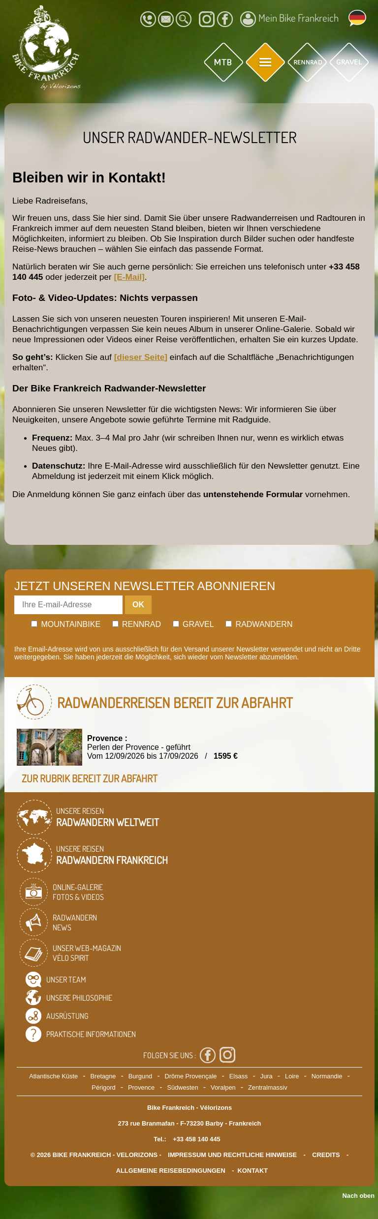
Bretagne (103, 1076)
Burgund (140, 1076)
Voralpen (223, 1087)
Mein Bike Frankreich (289, 19)
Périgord (103, 1087)
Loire (292, 1076)
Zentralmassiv (267, 1087)
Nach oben (359, 1195)
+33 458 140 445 (196, 1139)
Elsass (238, 1076)
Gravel (193, 624)
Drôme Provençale (190, 1076)
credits (326, 1155)
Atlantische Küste (53, 1076)
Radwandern (258, 624)
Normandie (327, 1076)
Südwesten (182, 1087)
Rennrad (136, 624)
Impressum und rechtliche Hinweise (232, 1155)
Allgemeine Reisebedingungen (170, 1170)
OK (138, 604)
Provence (141, 1087)
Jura (266, 1076)
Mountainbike (65, 624)
